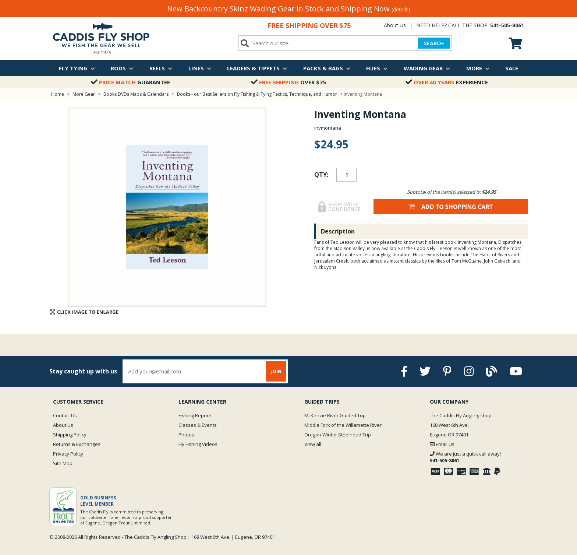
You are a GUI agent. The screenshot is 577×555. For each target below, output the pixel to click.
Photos (186, 434)
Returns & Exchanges (76, 444)
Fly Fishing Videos (197, 444)
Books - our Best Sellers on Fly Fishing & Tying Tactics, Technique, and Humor (257, 94)
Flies (376, 68)
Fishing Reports (195, 415)
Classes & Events (197, 425)
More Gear (83, 94)
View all (312, 444)
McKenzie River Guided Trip (335, 415)
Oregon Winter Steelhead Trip (337, 434)
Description (338, 231)
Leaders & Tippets (257, 68)
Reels (160, 68)
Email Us (442, 444)
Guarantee (130, 82)
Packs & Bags (326, 68)
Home (57, 94)
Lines (199, 68)
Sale (511, 68)
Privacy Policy (68, 453)
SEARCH (434, 43)
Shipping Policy (69, 434)
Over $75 (288, 82)
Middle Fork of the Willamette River (343, 425)
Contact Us (65, 415)
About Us (395, 25)
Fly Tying (77, 68)
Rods (122, 68)
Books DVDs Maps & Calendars (136, 94)
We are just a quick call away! (465, 457)
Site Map (62, 463)
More (477, 68)
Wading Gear (427, 68)
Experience (447, 82)
